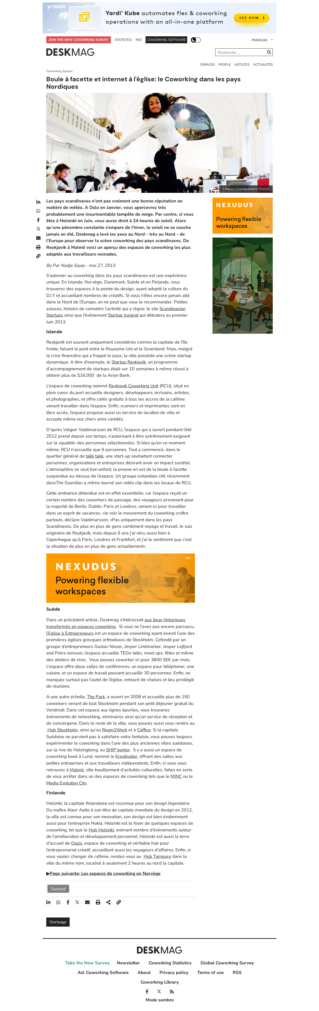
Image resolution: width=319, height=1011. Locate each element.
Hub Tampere (157, 856)
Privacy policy (174, 972)
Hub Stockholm (62, 730)
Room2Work (114, 730)
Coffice (144, 730)
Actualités (263, 64)
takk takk (94, 456)
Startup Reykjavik (129, 362)
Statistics (123, 40)
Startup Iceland (123, 315)
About (144, 972)
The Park (96, 697)
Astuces (242, 64)
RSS (139, 40)
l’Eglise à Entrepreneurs (69, 633)
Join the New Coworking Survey (78, 40)
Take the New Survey (87, 963)
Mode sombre (196, 40)
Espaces (207, 64)
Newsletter (128, 963)
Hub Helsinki (101, 830)
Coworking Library (159, 982)
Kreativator (126, 756)
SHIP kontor (118, 750)
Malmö (77, 770)
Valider (269, 52)
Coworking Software (166, 40)
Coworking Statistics (170, 963)
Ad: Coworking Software (103, 972)
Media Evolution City (66, 783)
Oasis (76, 843)
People (225, 64)
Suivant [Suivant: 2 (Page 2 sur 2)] (58, 889)
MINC (176, 776)
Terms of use (210, 972)
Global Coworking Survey (227, 963)
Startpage (57, 922)
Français (259, 40)
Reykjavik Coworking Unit (133, 386)
